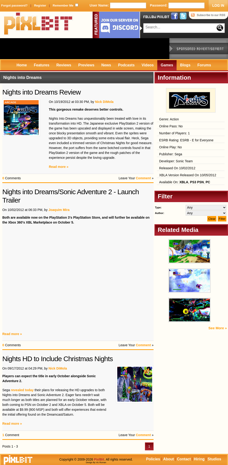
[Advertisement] (84, 48)
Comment (143, 178)
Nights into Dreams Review (41, 92)
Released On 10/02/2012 (177, 168)
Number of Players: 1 (174, 133)
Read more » (58, 167)
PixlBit (38, 25)
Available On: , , (184, 182)
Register (40, 5)
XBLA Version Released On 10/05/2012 (187, 175)
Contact (184, 459)
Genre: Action (169, 119)
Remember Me (63, 5)
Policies (153, 459)
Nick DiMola (104, 102)
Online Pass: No (171, 126)
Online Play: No (170, 147)
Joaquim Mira (58, 210)
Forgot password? (14, 5)
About (168, 459)
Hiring (199, 459)
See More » (217, 328)
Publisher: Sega (170, 154)
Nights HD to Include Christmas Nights (57, 359)
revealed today (22, 390)
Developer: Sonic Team (176, 161)
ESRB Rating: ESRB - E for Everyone (186, 140)
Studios (214, 459)
